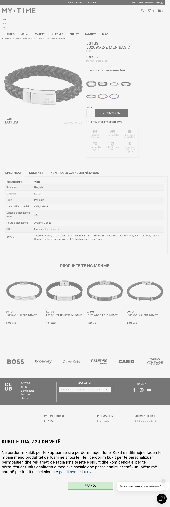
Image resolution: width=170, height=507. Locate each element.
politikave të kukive (76, 472)
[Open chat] (162, 499)
